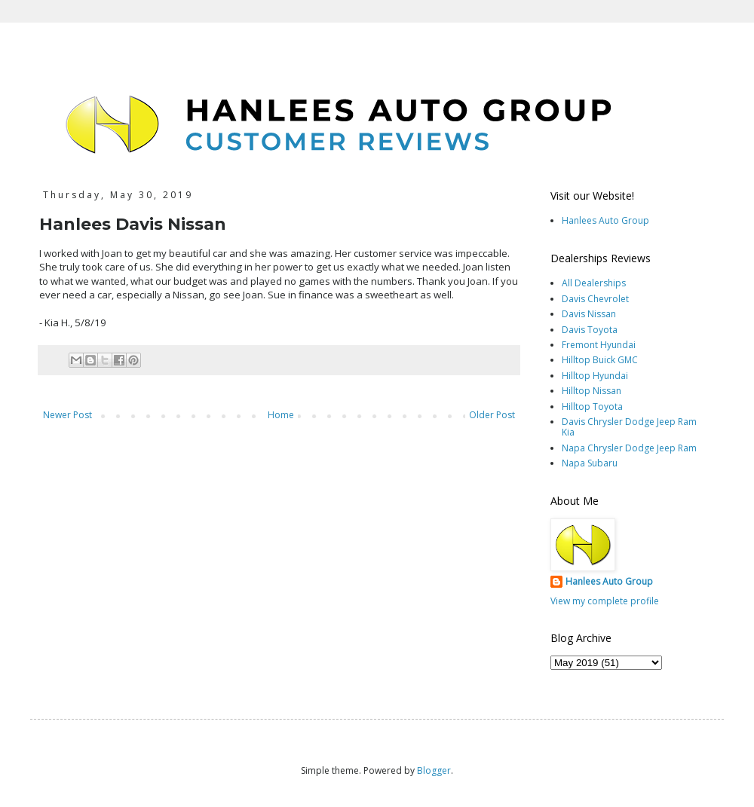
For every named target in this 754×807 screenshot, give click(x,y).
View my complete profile (604, 601)
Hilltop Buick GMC (600, 359)
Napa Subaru (590, 463)
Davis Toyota (590, 329)
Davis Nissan (589, 313)
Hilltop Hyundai (595, 375)
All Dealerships (594, 283)
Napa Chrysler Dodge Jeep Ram (629, 448)
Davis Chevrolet (595, 298)
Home (281, 414)
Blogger (434, 770)
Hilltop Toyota (592, 406)
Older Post (492, 414)
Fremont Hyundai (599, 344)
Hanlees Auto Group (605, 220)
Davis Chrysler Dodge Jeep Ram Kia (629, 427)
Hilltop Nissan (591, 390)
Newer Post (67, 414)
